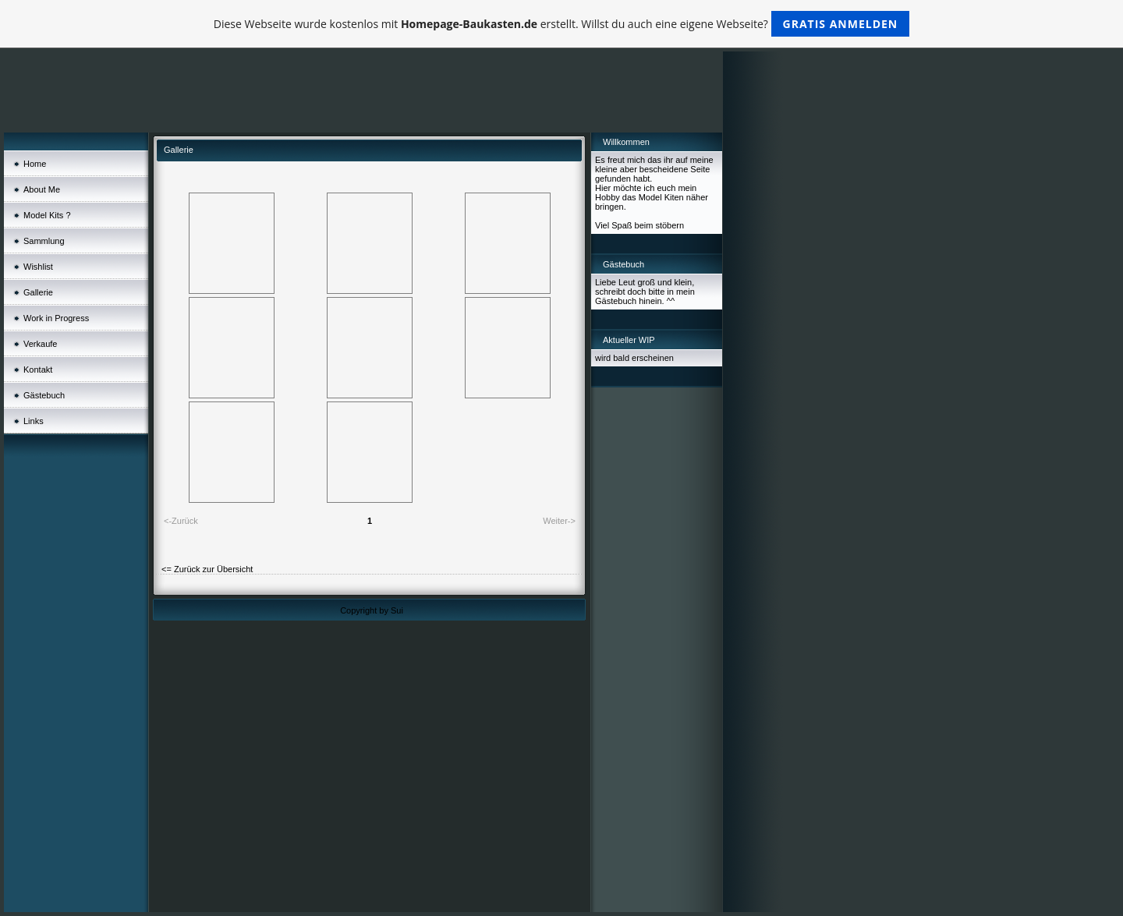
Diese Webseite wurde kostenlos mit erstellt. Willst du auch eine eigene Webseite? (562, 24)
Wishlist (38, 266)
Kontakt (37, 369)
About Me (41, 189)
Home (34, 163)
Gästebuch (44, 395)
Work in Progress (56, 318)
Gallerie (38, 292)
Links (33, 421)
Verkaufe (40, 343)
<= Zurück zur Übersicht (207, 569)
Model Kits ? (47, 215)
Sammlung (44, 241)
